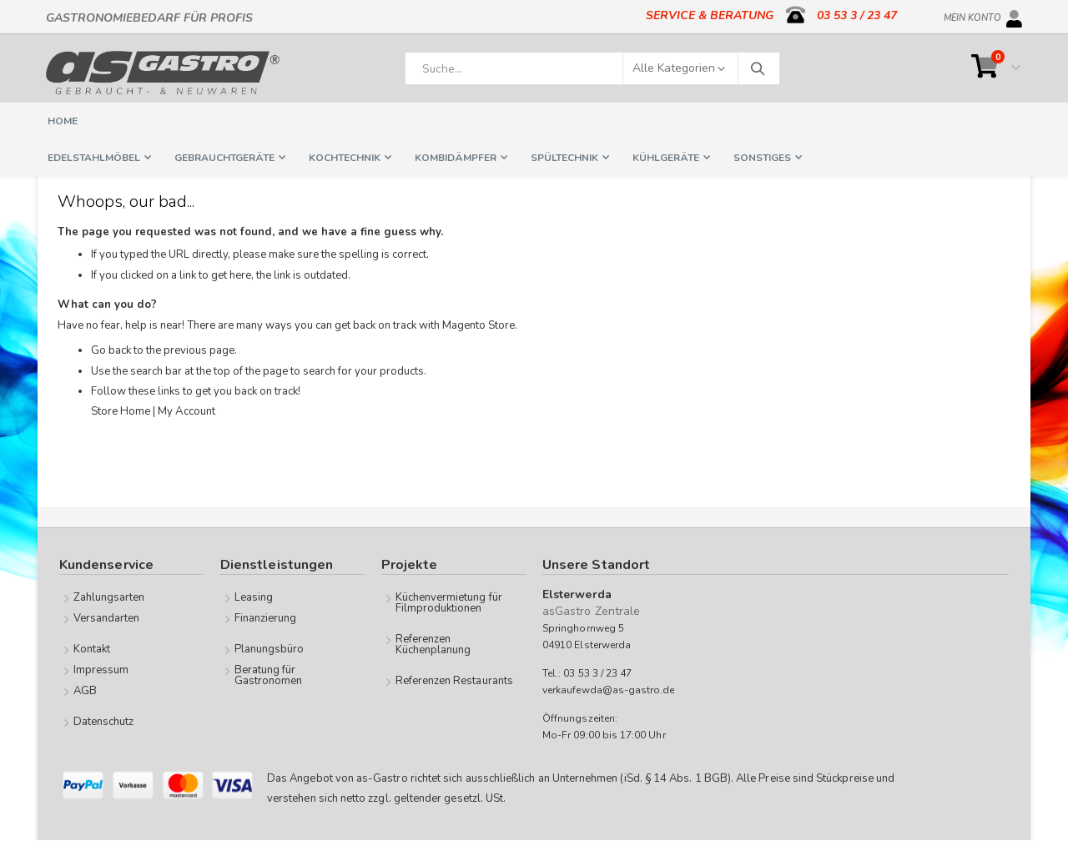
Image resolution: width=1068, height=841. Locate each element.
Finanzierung (265, 618)
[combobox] (592, 68)
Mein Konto (972, 15)
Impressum (101, 669)
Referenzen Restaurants (454, 680)
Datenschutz (103, 721)
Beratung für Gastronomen (268, 675)
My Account (195, 419)
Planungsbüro (269, 649)
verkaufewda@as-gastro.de (608, 690)
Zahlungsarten (109, 597)
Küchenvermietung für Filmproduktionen (448, 603)
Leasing (253, 597)
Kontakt (91, 649)
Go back (112, 357)
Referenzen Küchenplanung (433, 644)
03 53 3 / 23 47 (857, 15)
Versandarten (106, 618)
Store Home (122, 419)
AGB (85, 690)
